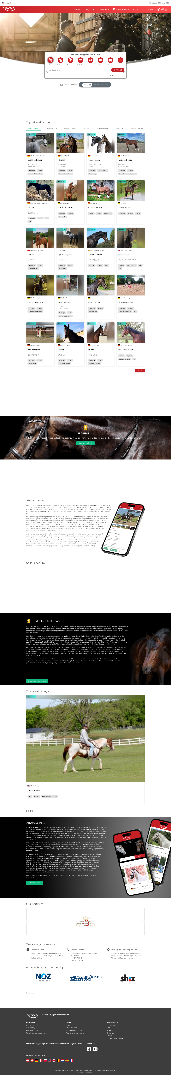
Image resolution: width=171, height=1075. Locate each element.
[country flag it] (41, 1060)
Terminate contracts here (36, 1033)
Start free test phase (37, 681)
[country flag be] (58, 1060)
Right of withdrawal (74, 1030)
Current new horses (115, 1038)
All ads (140, 371)
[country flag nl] (62, 1060)
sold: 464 (165, 3)
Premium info (32, 1030)
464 (61, 85)
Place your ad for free (143, 9)
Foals (109, 1030)
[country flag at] (27, 1060)
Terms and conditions (75, 1033)
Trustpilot (30, 993)
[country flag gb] (54, 1060)
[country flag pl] (45, 1060)
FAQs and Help (36, 958)
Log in (163, 9)
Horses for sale (112, 1025)
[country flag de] (36, 1060)
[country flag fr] (71, 1060)
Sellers (109, 1036)
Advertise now (34, 883)
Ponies (109, 1028)
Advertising (30, 1028)
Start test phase (85, 443)
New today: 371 (155, 3)
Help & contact (32, 1025)
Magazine (90, 9)
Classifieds (104, 9)
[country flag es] (67, 1060)
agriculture (90, 60)
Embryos (110, 1033)
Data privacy (71, 1028)
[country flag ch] (32, 1060)
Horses (77, 9)
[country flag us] (49, 1060)
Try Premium (121, 9)
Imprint (69, 1025)
